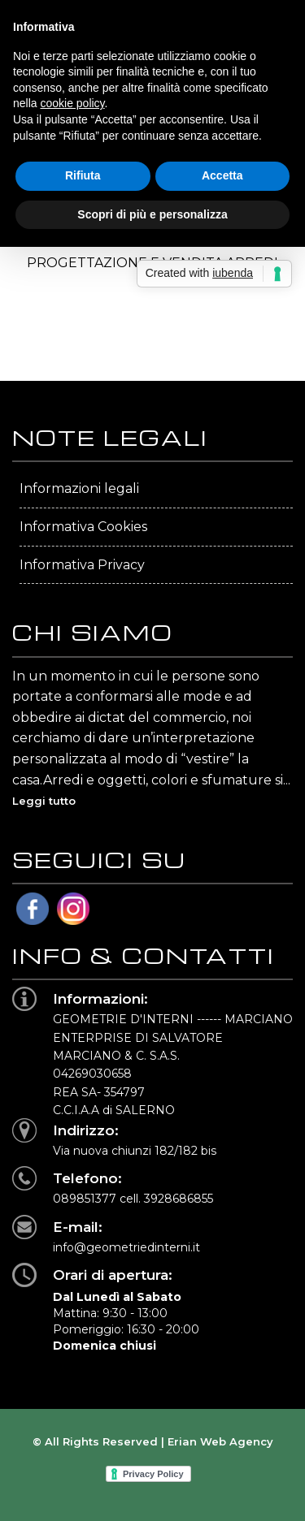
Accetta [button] (222, 175)
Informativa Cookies (83, 526)
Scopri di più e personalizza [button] (152, 214)
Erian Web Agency (220, 1441)
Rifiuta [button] (83, 175)
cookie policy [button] (72, 103)
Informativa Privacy (82, 565)
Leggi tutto (44, 800)
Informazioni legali (79, 488)
